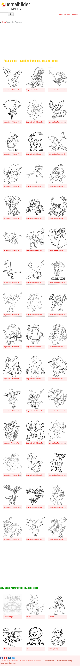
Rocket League (8, 617)
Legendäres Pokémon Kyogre (13, 250)
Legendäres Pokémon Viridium (59, 475)
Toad (27, 649)
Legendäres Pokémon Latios (35, 282)
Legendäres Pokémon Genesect (59, 186)
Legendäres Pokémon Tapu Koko (60, 411)
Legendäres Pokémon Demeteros (60, 250)
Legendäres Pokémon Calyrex (13, 122)
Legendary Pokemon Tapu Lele (13, 443)
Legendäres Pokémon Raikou (58, 314)
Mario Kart (6, 649)
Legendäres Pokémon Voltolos (59, 443)
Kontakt (75, 15)
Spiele (4, 22)
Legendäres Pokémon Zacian (58, 507)
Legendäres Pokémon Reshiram (59, 379)
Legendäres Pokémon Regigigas (59, 347)
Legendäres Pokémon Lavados (13, 314)
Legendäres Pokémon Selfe (35, 475)
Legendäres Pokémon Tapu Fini (36, 411)
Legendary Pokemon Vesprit (58, 282)
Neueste (67, 15)
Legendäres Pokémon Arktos (58, 122)
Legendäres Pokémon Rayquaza (14, 347)
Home (60, 15)
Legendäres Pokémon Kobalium (36, 154)
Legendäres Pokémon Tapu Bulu (14, 411)
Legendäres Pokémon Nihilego (36, 314)
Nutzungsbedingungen (8, 663)
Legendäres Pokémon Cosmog (13, 90)
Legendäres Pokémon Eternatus (59, 90)
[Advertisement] (40, 43)
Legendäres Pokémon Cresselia (59, 154)
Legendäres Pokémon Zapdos (36, 539)
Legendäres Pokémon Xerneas (13, 507)
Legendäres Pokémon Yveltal (35, 507)
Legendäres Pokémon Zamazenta (14, 539)
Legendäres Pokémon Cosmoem (37, 122)
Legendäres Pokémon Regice (36, 347)
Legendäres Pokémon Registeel (36, 379)
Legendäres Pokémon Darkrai (13, 186)
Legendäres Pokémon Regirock (13, 379)
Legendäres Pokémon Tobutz (13, 154)
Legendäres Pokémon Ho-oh (58, 218)
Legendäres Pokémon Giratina (13, 218)
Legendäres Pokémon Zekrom (59, 539)
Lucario (51, 617)
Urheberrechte (49, 661)
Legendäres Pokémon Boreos (13, 475)
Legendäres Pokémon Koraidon (36, 90)
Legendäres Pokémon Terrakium (37, 443)
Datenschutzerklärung (64, 661)
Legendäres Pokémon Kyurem (36, 250)
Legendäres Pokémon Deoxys (36, 186)
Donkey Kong (53, 649)
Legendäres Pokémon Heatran (36, 218)
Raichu (28, 617)
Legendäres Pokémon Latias (12, 282)
